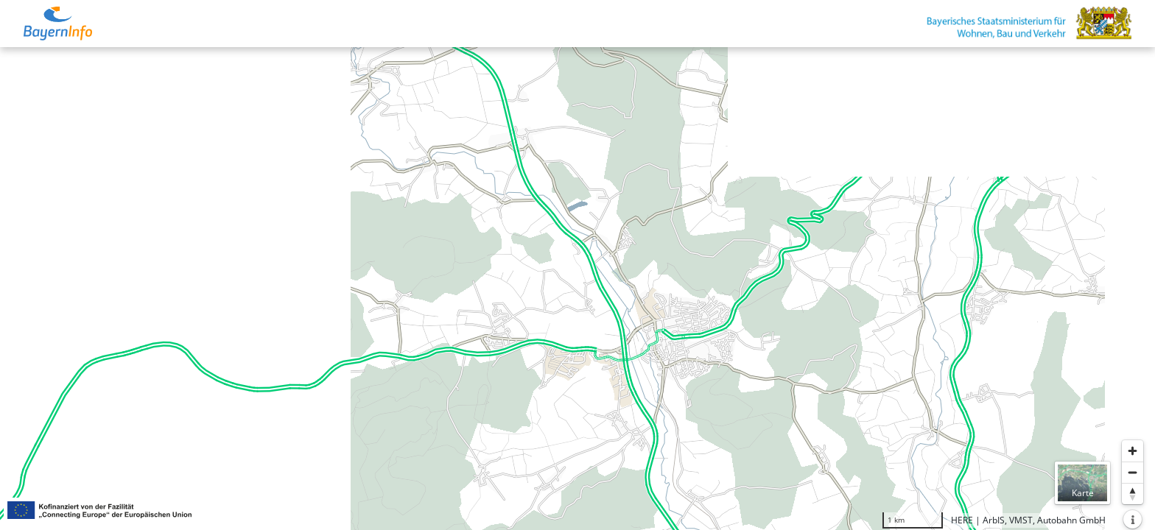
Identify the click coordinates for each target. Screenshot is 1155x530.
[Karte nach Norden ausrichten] (1132, 493)
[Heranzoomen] (1132, 451)
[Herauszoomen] (1132, 472)
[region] (577, 288)
